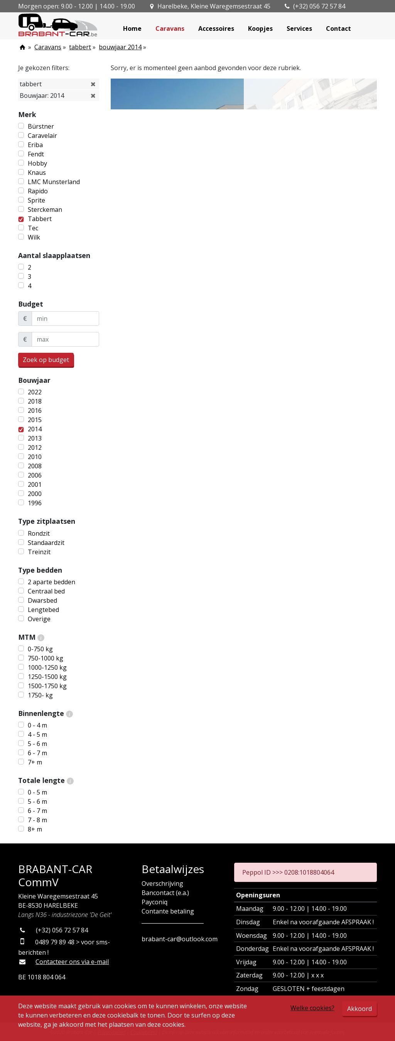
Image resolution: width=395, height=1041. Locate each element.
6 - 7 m (37, 753)
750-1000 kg (45, 658)
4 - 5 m (37, 734)
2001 (35, 484)
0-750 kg (40, 649)
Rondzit (39, 533)
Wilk (34, 237)
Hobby (37, 163)
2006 (35, 475)
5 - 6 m (37, 743)
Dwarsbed (42, 600)
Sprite (36, 200)
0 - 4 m (37, 725)
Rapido (38, 191)
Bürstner (41, 126)
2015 (35, 420)
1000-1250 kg (47, 667)
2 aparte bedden (51, 582)
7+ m (35, 762)
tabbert (80, 47)
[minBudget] (65, 318)
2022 (35, 392)
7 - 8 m (37, 820)
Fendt (36, 154)
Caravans (169, 28)
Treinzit (39, 552)
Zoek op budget (46, 359)
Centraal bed (46, 591)
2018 (35, 401)
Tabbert (40, 219)
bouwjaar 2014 (120, 47)
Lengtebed (43, 609)
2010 (35, 457)
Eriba (35, 145)
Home (132, 28)
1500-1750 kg (47, 686)
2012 (35, 447)
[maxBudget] (65, 339)
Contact (338, 28)
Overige (39, 619)
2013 (35, 438)
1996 (35, 503)
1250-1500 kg (47, 676)
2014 (35, 429)
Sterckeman (45, 209)
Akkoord (359, 1008)
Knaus (37, 172)
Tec (33, 228)
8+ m (35, 829)
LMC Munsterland (54, 182)
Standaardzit (46, 542)
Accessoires (216, 28)
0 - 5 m (37, 792)
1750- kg (40, 695)
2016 (35, 410)
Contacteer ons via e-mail (72, 961)
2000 (35, 493)
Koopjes (260, 28)
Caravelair (42, 135)
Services (299, 28)
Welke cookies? (312, 1008)
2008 (35, 466)
